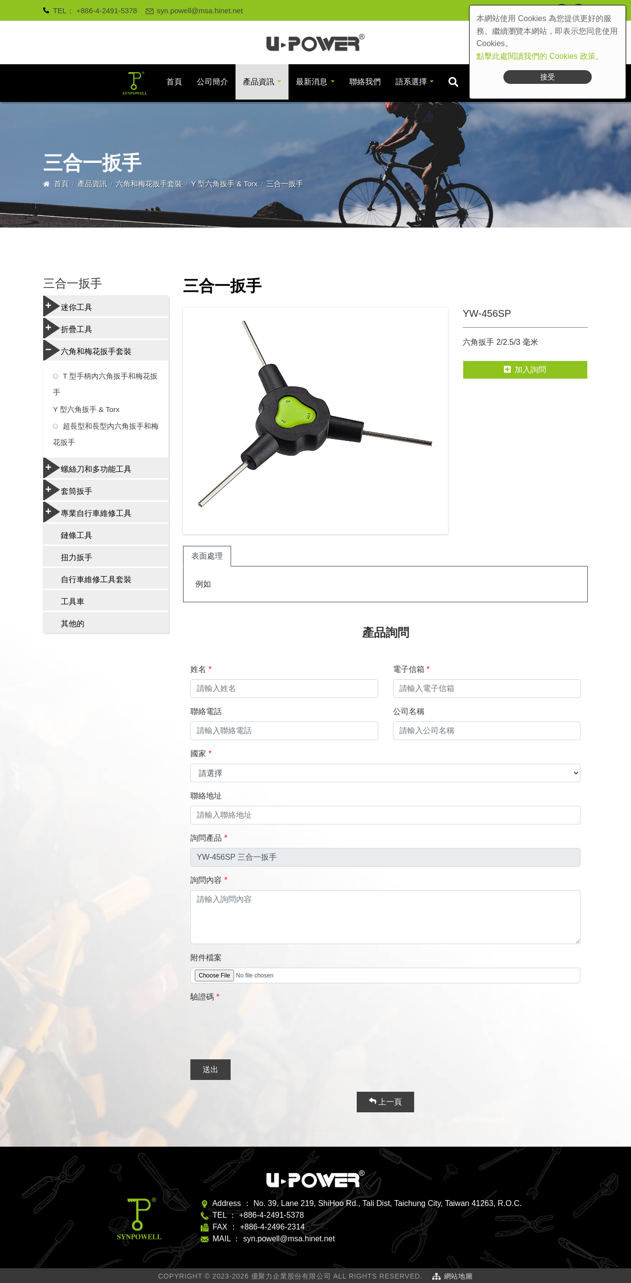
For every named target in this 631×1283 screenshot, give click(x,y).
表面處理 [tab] (207, 556)
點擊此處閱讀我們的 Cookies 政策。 (540, 56)
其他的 (72, 623)
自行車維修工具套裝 (96, 579)
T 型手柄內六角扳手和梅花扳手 (105, 384)
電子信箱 (408, 669)
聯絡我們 (365, 81)
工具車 (72, 601)
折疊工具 (67, 328)
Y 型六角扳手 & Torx (224, 184)
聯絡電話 (206, 711)
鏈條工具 (76, 535)
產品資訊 (258, 81)
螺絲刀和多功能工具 (87, 468)
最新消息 (311, 81)
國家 (198, 753)
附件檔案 (206, 957)
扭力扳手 (76, 557)
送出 (210, 1069)
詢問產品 (206, 838)
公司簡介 (212, 81)
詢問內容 (206, 880)
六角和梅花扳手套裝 (149, 184)
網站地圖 (458, 1276)
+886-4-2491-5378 (107, 10)
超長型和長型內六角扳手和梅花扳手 (105, 434)
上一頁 (385, 1101)
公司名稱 (408, 711)
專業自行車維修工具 (87, 512)
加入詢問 (525, 369)
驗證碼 (202, 997)
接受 (547, 77)
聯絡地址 (206, 796)
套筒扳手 (67, 490)
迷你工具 (67, 306)
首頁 (174, 81)
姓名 (198, 669)
